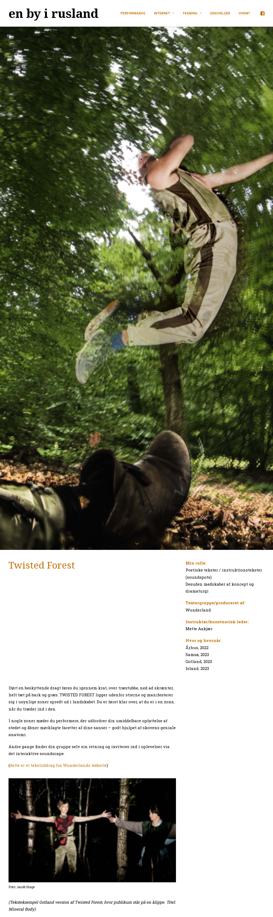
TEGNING (192, 13)
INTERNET (164, 13)
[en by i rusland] (54, 13)
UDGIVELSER (220, 13)
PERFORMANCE (133, 13)
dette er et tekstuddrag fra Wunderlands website (58, 642)
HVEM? (244, 13)
